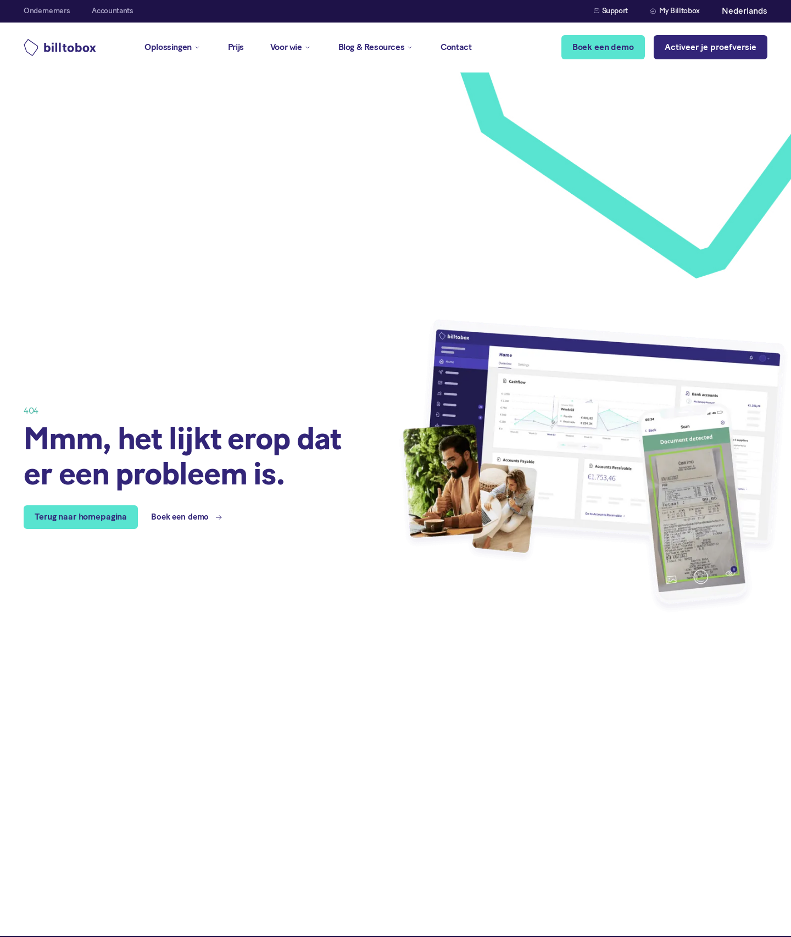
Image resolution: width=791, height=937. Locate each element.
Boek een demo (603, 47)
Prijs (236, 47)
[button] (744, 11)
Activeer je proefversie (710, 47)
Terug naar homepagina (81, 516)
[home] (60, 47)
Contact (456, 47)
